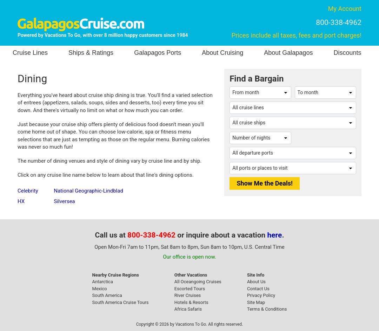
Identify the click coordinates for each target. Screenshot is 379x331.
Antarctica (102, 281)
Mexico (99, 288)
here (274, 235)
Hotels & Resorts (191, 302)
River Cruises (187, 295)
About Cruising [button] (222, 52)
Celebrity (28, 191)
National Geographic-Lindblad (88, 191)
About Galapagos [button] (288, 52)
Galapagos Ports (157, 52)
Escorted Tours (189, 288)
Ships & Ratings (90, 52)
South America (107, 295)
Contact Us (258, 288)
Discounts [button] (347, 52)
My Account (344, 8)
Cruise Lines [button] (30, 52)
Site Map (256, 302)
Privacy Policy (261, 295)
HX (21, 201)
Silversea (64, 201)
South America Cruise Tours (120, 302)
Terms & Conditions (267, 309)
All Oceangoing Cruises (197, 281)
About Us (256, 281)
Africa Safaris (188, 309)
